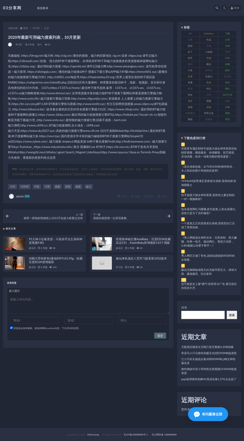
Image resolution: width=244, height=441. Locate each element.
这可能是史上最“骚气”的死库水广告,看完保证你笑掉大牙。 (209, 285)
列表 (36, 186)
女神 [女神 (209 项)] (227, 45)
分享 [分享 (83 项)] (227, 39)
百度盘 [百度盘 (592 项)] (227, 76)
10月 (12, 186)
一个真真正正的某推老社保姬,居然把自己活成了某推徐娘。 (208, 225)
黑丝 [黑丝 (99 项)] (227, 119)
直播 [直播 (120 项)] (190, 82)
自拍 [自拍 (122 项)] (208, 94)
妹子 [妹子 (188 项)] (190, 51)
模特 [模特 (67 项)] (227, 70)
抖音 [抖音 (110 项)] (227, 57)
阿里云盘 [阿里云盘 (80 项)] (209, 113)
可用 (47, 186)
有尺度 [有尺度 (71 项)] (208, 70)
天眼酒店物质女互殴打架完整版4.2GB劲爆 (207, 347)
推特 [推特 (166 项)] (190, 64)
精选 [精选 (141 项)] (190, 88)
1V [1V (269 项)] (190, 33)
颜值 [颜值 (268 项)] (190, 119)
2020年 (24, 186)
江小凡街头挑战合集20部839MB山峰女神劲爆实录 (208, 361)
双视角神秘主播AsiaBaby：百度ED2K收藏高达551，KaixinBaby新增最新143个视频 (143, 242)
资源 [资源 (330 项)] (190, 107)
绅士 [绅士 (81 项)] (208, 88)
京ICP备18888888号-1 (136, 434)
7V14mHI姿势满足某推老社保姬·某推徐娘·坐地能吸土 (208, 183)
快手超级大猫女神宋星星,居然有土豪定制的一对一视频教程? (208, 197)
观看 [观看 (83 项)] (208, 100)
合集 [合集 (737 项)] (208, 45)
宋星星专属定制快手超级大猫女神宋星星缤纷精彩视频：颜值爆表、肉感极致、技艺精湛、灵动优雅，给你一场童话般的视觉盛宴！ (209, 152)
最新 (78, 186)
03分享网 (12, 7)
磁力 (88, 186)
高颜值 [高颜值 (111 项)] (208, 119)
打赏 (122, 196)
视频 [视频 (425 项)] (227, 100)
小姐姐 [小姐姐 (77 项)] (208, 51)
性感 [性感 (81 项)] (208, 57)
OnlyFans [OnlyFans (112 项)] (209, 33)
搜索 (57, 186)
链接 (162, 196)
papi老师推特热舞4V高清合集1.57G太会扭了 (208, 379)
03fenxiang (93, 434)
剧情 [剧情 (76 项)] (190, 45)
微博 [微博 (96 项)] (227, 51)
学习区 (36, 28)
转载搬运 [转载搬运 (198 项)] (190, 113)
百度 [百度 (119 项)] (190, 76)
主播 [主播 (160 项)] (190, 39)
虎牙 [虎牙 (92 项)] (190, 100)
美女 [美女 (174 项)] (190, 94)
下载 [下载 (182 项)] (227, 33)
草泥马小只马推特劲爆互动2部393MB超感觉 (209, 353)
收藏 (135, 196)
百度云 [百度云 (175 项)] (208, 76)
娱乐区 (32, 249)
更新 (67, 186)
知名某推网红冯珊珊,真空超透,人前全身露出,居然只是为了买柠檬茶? (208, 211)
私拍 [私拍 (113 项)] (208, 82)
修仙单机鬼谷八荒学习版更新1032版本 (141, 260)
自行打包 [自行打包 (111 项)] (227, 94)
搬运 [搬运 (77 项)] (208, 64)
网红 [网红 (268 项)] (227, 88)
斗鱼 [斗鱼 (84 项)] (190, 70)
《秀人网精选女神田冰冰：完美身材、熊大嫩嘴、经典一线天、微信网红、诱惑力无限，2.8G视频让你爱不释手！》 (209, 241)
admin (19, 196)
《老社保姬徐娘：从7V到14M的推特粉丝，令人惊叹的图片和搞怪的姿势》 (208, 168)
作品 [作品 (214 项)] (208, 39)
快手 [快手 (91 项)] (190, 57)
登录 (235, 8)
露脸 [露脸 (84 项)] (227, 113)
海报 (148, 196)
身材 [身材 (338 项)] (208, 107)
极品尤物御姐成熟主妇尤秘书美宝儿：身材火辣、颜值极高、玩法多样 (209, 271)
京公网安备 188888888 (164, 434)
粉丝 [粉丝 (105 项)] (227, 82)
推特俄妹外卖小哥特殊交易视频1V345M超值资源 (209, 371)
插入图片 (14, 292)
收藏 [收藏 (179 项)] (227, 64)
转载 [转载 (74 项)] (227, 107)
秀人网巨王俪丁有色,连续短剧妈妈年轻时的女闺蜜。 (208, 257)
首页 (25, 28)
